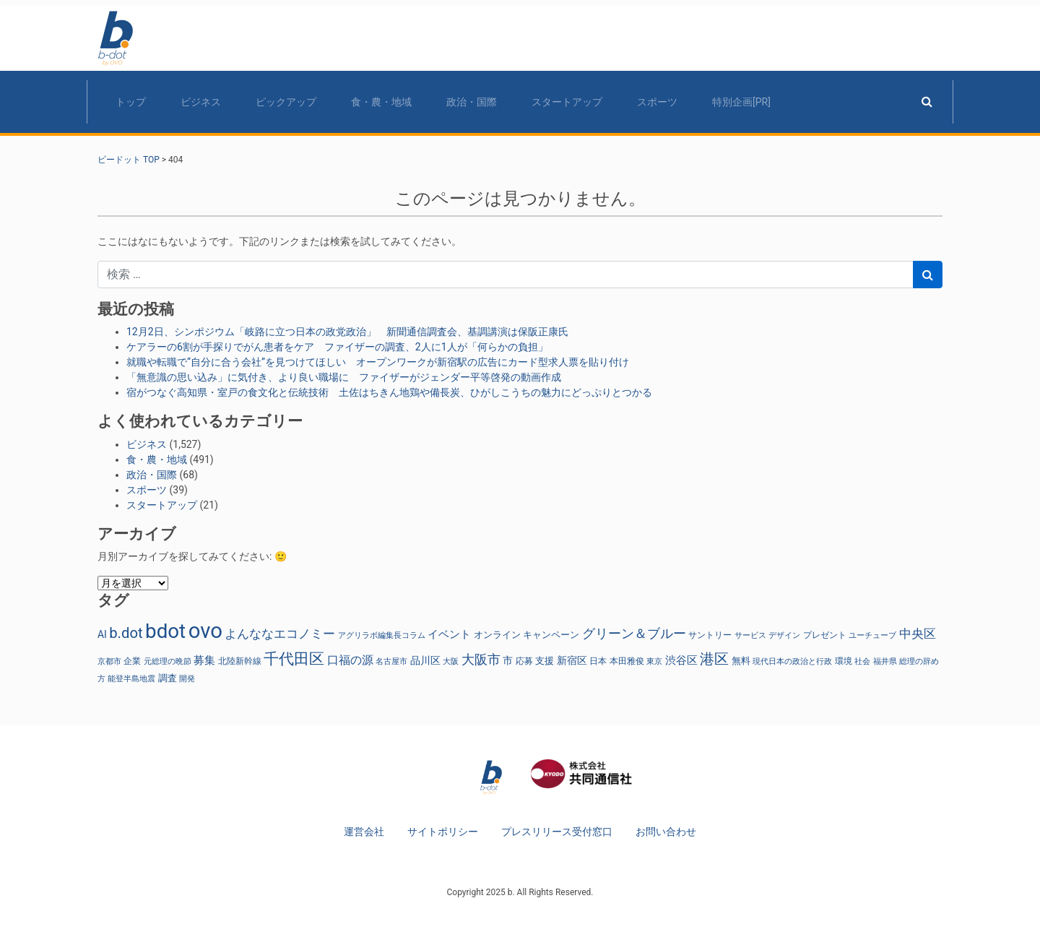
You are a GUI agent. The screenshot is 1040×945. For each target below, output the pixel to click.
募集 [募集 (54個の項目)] (204, 660)
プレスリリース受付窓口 (556, 831)
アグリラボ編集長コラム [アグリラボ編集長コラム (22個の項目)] (381, 635)
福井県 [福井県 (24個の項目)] (885, 661)
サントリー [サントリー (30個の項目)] (710, 635)
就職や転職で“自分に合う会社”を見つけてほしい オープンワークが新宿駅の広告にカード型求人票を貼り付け (377, 362)
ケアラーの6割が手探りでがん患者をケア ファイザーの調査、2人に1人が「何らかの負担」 (337, 347)
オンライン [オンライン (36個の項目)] (497, 634)
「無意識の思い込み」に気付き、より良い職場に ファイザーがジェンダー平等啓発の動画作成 (343, 377)
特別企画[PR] (741, 102)
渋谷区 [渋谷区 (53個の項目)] (681, 660)
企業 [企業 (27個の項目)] (132, 661)
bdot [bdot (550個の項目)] (165, 631)
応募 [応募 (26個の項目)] (524, 661)
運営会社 (364, 831)
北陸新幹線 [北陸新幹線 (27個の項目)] (239, 661)
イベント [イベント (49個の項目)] (449, 634)
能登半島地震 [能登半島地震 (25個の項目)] (131, 678)
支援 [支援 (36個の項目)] (544, 660)
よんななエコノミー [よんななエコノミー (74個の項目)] (280, 633)
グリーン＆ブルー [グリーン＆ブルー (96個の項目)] (634, 634)
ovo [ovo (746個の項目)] (205, 630)
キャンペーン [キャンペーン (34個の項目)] (551, 634)
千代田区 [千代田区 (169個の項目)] (294, 659)
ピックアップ (286, 102)
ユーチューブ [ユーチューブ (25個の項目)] (872, 635)
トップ (131, 102)
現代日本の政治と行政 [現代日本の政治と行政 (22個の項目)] (792, 661)
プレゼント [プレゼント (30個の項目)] (824, 635)
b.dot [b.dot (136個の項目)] (125, 633)
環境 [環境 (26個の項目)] (843, 661)
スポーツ (657, 102)
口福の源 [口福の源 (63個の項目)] (350, 660)
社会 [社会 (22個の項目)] (862, 661)
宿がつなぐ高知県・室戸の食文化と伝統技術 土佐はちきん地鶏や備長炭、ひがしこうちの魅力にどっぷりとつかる (389, 392)
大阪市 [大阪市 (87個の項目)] (481, 659)
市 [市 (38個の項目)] (508, 660)
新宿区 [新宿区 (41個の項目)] (572, 660)
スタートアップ (567, 102)
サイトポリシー (442, 831)
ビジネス (201, 102)
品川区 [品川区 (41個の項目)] (425, 660)
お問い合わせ (666, 831)
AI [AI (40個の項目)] (102, 634)
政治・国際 (471, 102)
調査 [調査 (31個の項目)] (167, 678)
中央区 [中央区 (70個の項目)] (917, 633)
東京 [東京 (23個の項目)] (654, 661)
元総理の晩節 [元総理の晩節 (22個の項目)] (167, 661)
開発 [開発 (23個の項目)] (187, 678)
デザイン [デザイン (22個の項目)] (784, 635)
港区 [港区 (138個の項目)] (714, 659)
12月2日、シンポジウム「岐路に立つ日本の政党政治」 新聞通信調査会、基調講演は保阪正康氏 (347, 331)
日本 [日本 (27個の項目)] (598, 661)
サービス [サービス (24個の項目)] (750, 635)
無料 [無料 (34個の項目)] (741, 660)
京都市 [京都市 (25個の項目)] (109, 661)
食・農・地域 (381, 102)
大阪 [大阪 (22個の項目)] (451, 661)
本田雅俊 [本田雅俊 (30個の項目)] (627, 661)
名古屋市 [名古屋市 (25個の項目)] (391, 661)
